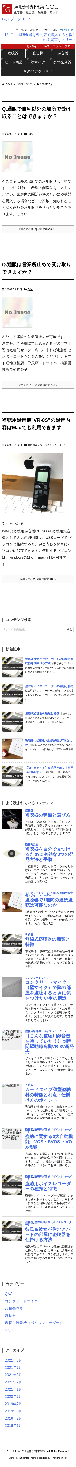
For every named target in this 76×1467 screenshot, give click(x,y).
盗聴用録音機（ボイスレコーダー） (47, 445)
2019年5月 (13, 1411)
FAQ (46, 46)
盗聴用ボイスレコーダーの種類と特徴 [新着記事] (49, 686)
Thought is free (58, 1458)
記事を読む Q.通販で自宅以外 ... (38, 229)
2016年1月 (13, 1426)
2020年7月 (13, 1397)
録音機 (62, 53)
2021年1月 (13, 1389)
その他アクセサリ (37, 71)
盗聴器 (12, 53)
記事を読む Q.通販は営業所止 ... (38, 384)
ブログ (69, 46)
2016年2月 (13, 1418)
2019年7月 (13, 1404)
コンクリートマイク (21, 1301)
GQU (9, 84)
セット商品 (13, 62)
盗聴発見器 (62, 62)
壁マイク (38, 62)
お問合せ (66, 29)
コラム (57, 46)
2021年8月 (13, 1360)
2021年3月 (13, 1375)
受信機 (37, 53)
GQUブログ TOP (16, 19)
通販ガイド (33, 46)
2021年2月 (13, 1382)
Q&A (30, 134)
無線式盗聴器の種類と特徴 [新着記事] (42, 713)
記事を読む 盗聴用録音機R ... (38, 578)
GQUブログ (25, 84)
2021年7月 (13, 1368)
